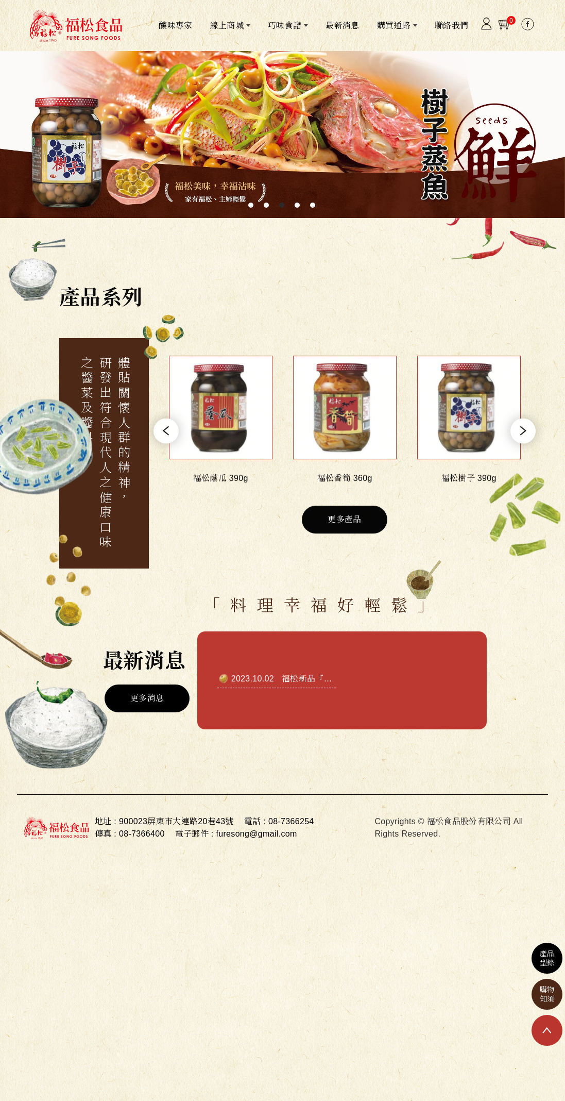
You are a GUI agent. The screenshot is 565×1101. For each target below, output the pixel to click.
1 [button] (250, 205)
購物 (547, 995)
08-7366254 (291, 821)
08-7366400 (142, 833)
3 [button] (281, 205)
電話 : (255, 821)
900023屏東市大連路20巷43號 (176, 821)
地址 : (105, 821)
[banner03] (282, 134)
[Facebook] (527, 27)
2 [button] (266, 205)
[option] (282, 134)
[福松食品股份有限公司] (75, 25)
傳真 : (105, 833)
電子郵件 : (194, 833)
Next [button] (523, 457)
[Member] (486, 26)
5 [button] (312, 205)
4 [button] (297, 205)
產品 (547, 958)
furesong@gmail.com (256, 833)
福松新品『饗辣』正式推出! (333, 704)
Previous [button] (166, 457)
